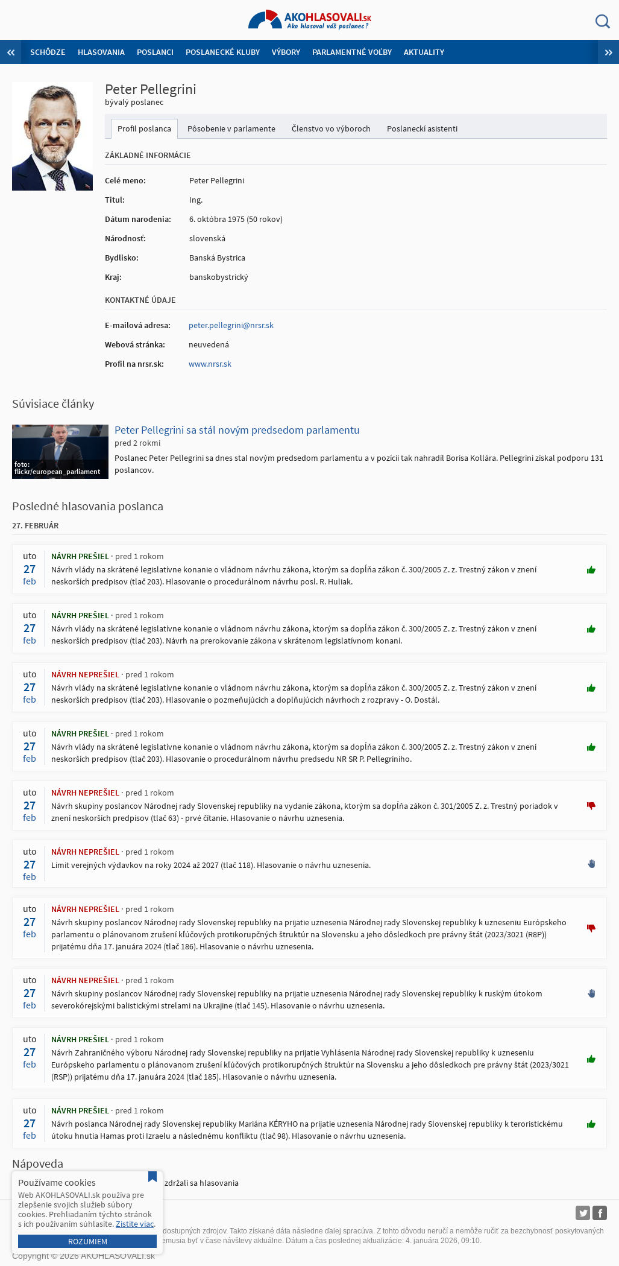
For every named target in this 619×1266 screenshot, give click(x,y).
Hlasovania (101, 52)
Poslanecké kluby (223, 52)
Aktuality (424, 52)
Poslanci (155, 52)
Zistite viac (135, 1223)
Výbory (286, 52)
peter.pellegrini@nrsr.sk (231, 325)
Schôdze (48, 52)
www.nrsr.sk (210, 363)
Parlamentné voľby (352, 52)
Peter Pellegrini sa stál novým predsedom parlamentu (237, 430)
